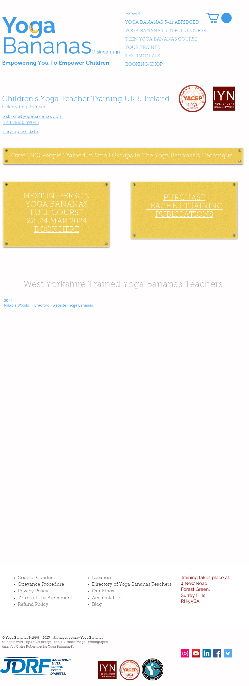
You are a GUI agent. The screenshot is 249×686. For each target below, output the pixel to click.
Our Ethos (103, 591)
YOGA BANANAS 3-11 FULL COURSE (165, 31)
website (59, 305)
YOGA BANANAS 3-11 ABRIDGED (162, 22)
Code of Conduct (36, 578)
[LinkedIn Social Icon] (207, 653)
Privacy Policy (33, 591)
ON (83, 196)
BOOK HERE (56, 230)
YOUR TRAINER (142, 48)
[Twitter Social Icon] (228, 653)
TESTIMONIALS (142, 56)
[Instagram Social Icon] (185, 653)
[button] (219, 18)
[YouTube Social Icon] (196, 653)
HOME (132, 14)
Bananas (47, 45)
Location (101, 578)
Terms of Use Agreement (45, 598)
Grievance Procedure (41, 584)
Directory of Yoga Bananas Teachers (131, 584)
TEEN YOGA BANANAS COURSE (161, 39)
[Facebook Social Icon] (217, 653)
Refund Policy (33, 604)
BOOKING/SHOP (144, 64)
